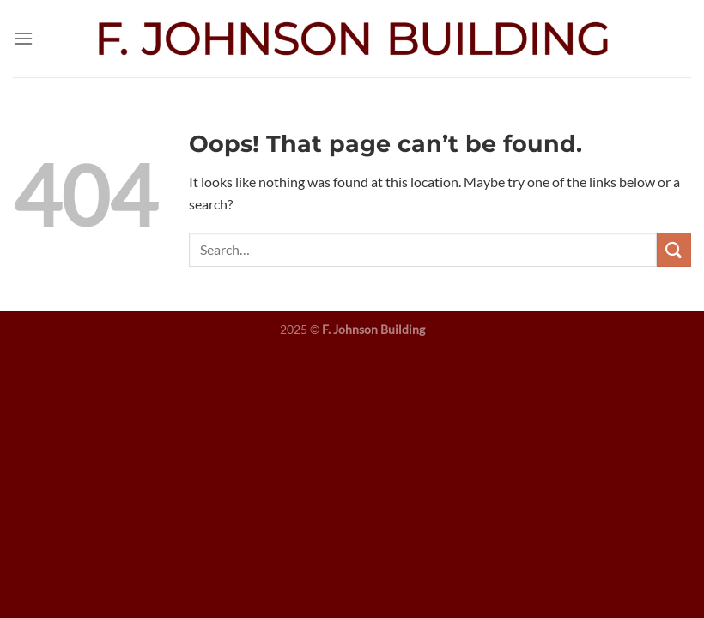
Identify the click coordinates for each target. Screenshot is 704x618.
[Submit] (674, 249)
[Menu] (23, 38)
